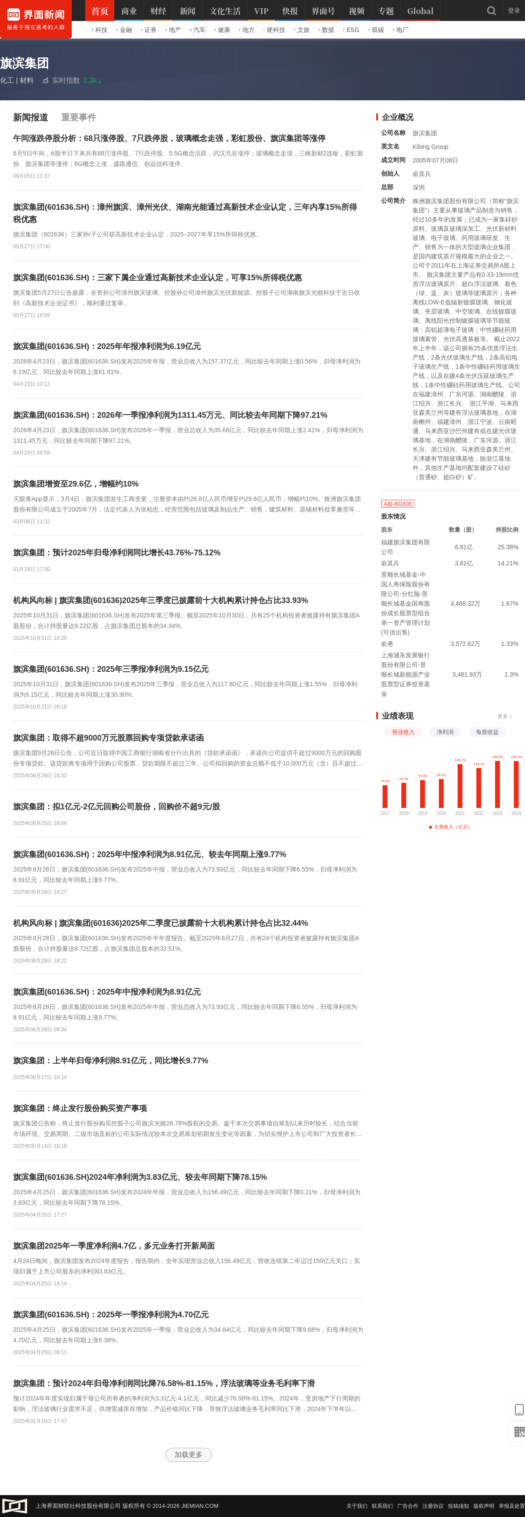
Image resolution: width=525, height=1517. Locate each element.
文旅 (302, 29)
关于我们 (357, 1506)
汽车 (198, 29)
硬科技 (274, 29)
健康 (222, 29)
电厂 (401, 29)
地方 (247, 29)
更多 (504, 716)
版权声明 (483, 1506)
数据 (326, 29)
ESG (351, 29)
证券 (149, 29)
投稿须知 (458, 1506)
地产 (173, 29)
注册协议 (433, 1506)
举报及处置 (512, 1506)
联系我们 (382, 1506)
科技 (100, 29)
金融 (124, 29)
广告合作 (407, 1506)
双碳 (376, 29)
